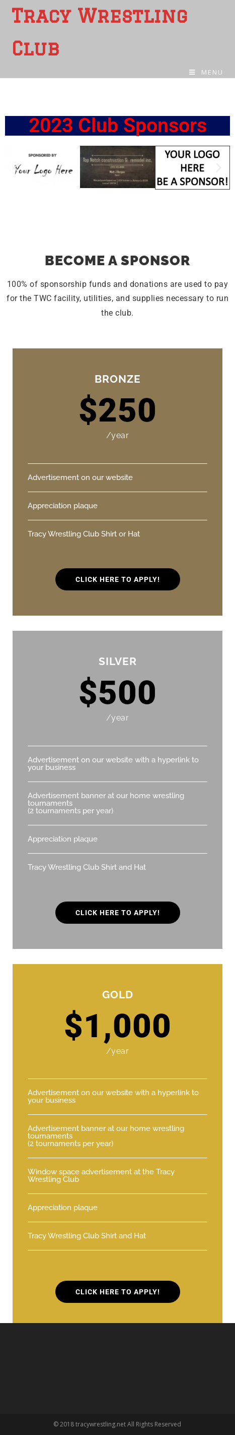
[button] (16, 167)
